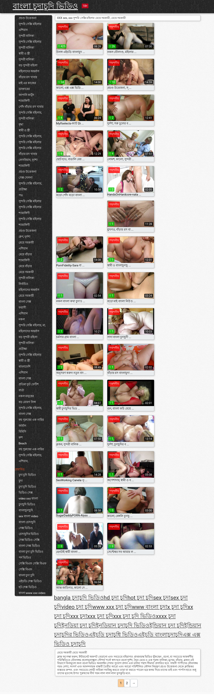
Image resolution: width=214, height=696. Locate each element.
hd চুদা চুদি (116, 597)
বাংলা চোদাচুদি (27, 522)
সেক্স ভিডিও (26, 528)
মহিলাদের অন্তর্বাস (29, 71)
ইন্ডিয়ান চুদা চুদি (166, 625)
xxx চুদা (78, 616)
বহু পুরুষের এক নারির (31, 420)
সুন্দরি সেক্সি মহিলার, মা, (32, 325)
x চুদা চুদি (177, 607)
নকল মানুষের (26, 396)
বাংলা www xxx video (32, 593)
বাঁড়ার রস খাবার (28, 77)
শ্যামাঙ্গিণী (24, 101)
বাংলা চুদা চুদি (26, 575)
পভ (21, 195)
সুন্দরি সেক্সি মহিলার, (30, 112)
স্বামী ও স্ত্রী (24, 53)
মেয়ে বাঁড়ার (25, 254)
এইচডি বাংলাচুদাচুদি (160, 634)
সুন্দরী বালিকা (26, 36)
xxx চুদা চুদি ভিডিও (134, 616)
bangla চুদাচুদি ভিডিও (79, 597)
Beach (23, 443)
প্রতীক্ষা (23, 189)
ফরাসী (22, 307)
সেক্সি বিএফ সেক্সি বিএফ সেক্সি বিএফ (32, 566)
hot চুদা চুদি (140, 597)
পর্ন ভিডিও (25, 557)
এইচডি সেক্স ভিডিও (30, 581)
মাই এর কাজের (27, 83)
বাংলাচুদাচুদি (26, 510)
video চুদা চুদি (77, 607)
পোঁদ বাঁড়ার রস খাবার (31, 106)
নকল (22, 319)
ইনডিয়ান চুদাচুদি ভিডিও (122, 625)
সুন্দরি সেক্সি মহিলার (30, 24)
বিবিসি (22, 431)
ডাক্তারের (24, 89)
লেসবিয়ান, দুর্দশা (28, 160)
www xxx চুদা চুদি (112, 607)
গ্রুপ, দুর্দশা (24, 236)
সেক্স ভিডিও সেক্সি (29, 540)
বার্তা (21, 390)
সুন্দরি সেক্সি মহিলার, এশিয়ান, (30, 458)
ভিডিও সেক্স (26, 492)
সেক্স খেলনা (26, 177)
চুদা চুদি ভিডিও (27, 475)
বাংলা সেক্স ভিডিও (29, 546)
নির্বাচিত (23, 284)
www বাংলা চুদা (149, 607)
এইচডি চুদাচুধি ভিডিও (113, 634)
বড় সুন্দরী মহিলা (28, 65)
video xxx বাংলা (28, 498)
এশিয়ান (23, 30)
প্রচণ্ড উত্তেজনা (28, 18)
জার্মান (22, 425)
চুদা (21, 481)
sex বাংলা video (28, 516)
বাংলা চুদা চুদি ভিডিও (31, 551)
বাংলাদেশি (24, 366)
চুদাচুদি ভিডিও (27, 504)
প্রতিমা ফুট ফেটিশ (29, 384)
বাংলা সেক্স (25, 301)
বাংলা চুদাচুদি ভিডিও (45, 6)
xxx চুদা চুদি (100, 616)
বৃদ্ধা (21, 124)
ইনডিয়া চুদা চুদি (79, 625)
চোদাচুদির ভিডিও (29, 534)
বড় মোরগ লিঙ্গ (27, 402)
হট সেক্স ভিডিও (28, 587)
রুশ (21, 437)
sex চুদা (161, 597)
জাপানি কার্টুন (26, 95)
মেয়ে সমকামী (26, 242)
